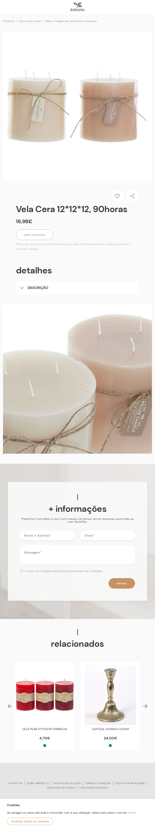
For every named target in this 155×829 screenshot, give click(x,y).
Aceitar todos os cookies (30, 821)
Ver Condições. (94, 571)
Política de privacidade (130, 783)
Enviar (122, 583)
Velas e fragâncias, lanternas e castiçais (71, 21)
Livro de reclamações (93, 787)
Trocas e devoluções (67, 783)
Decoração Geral (30, 21)
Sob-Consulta (34, 235)
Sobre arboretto (38, 783)
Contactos (15, 783)
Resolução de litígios (61, 787)
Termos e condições (98, 783)
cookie (131, 812)
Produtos (9, 21)
